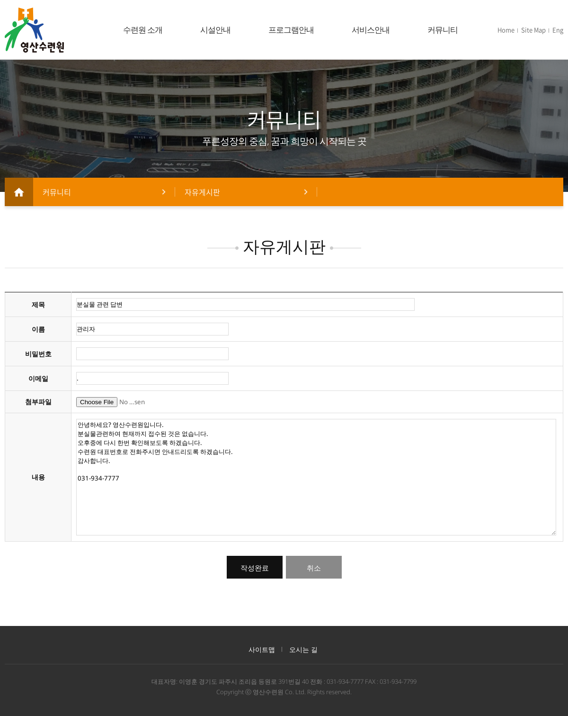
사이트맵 (261, 649)
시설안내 (215, 29)
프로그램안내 (291, 29)
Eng (557, 29)
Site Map (533, 29)
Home (506, 29)
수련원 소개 (142, 29)
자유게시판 (202, 192)
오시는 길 (303, 649)
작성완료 (254, 568)
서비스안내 (371, 29)
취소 (314, 568)
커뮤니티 (442, 29)
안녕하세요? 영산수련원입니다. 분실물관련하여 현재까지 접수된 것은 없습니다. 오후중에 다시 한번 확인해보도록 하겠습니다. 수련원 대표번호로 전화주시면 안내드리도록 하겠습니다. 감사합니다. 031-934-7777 (316, 477)
